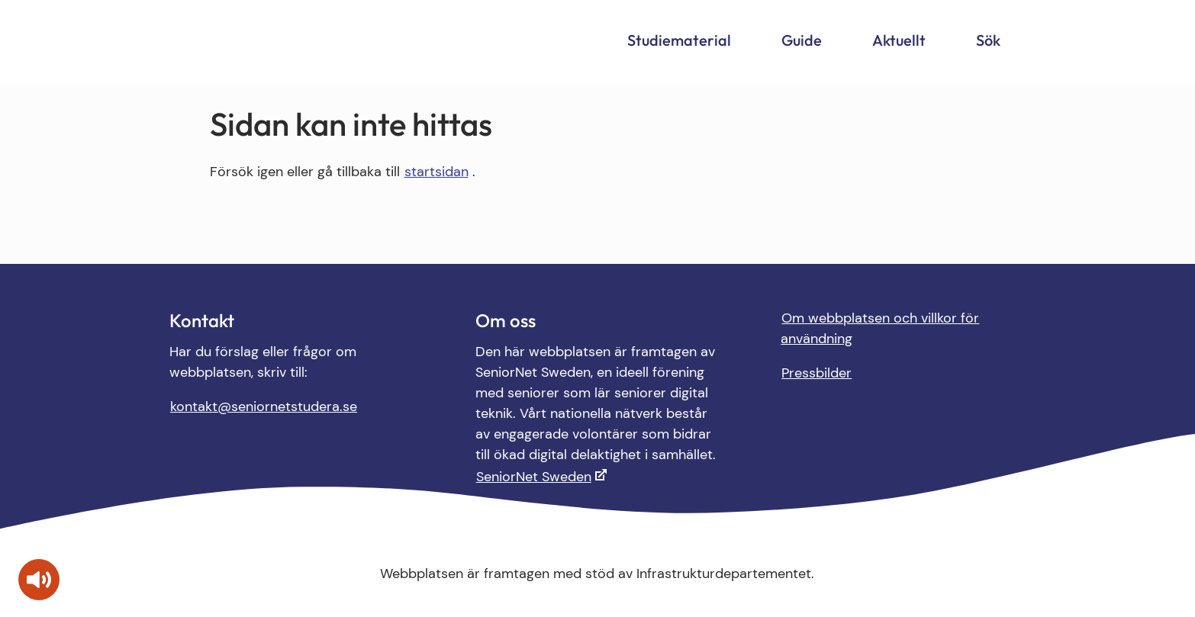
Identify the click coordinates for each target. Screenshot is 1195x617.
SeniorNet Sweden (533, 477)
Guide (801, 40)
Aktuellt (899, 40)
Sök (988, 40)
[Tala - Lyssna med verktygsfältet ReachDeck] (39, 579)
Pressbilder (816, 373)
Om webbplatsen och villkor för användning (880, 328)
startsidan (436, 171)
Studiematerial (679, 40)
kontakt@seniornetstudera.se (263, 406)
